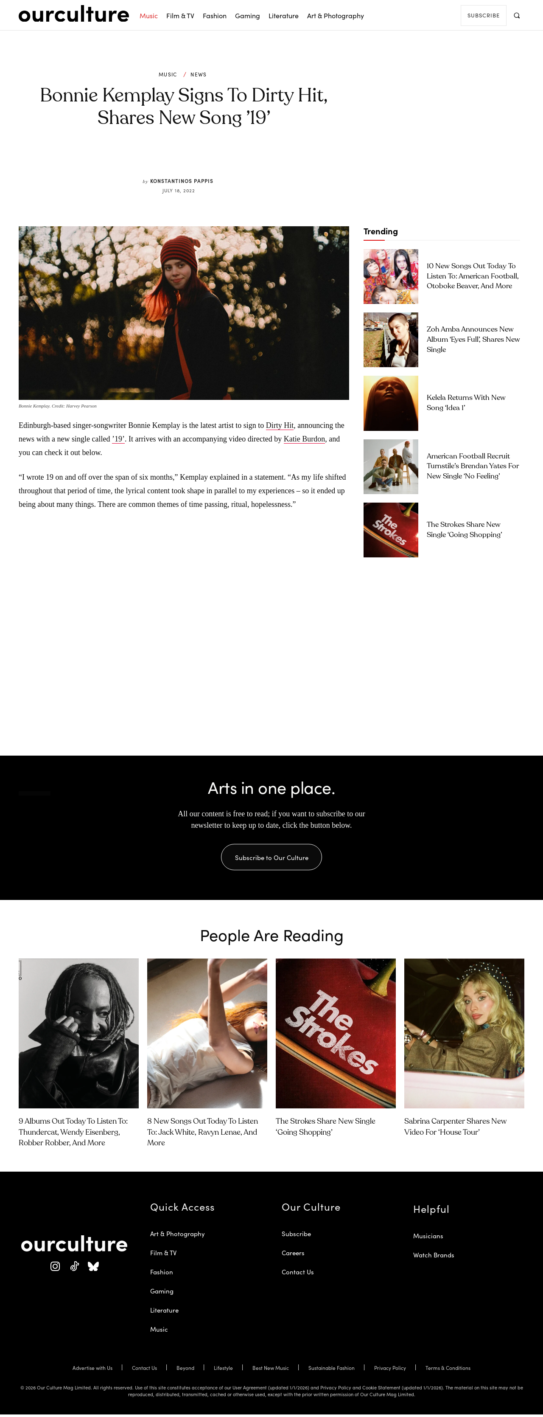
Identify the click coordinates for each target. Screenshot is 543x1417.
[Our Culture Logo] (74, 13)
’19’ (118, 439)
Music (168, 74)
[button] (516, 15)
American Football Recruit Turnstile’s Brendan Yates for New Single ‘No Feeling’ (473, 467)
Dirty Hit (280, 425)
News (198, 74)
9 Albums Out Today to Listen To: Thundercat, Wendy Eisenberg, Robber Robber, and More (73, 1134)
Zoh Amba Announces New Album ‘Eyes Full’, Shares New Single (473, 340)
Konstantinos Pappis (181, 180)
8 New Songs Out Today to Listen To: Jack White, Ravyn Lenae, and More (202, 1134)
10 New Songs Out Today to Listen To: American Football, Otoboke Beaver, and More (473, 276)
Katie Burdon (304, 439)
